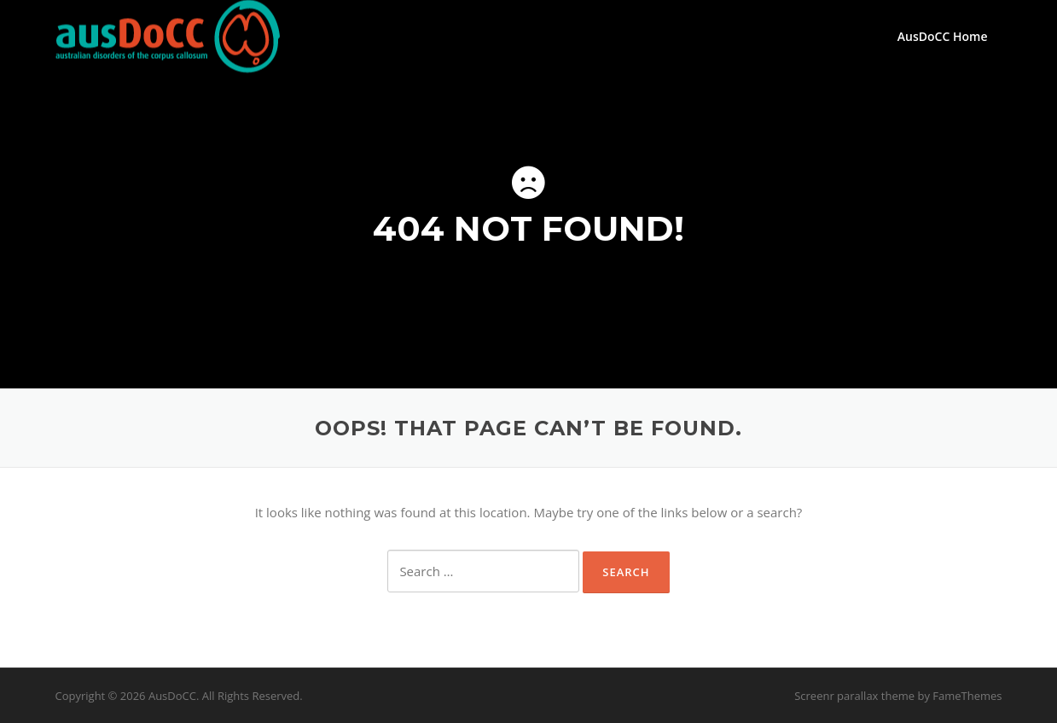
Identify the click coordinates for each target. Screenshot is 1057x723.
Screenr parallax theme (854, 695)
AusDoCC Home (942, 36)
